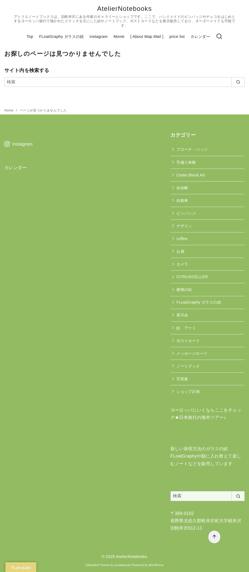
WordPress (156, 565)
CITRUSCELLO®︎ (192, 277)
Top (30, 36)
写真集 (182, 379)
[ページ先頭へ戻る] (214, 537)
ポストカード (188, 340)
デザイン (184, 226)
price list (177, 36)
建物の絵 (184, 289)
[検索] (219, 36)
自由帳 (182, 188)
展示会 (182, 315)
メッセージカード (192, 353)
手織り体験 (186, 162)
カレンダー (200, 36)
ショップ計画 (188, 391)
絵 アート (186, 328)
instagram (99, 36)
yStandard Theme (97, 565)
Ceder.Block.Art (190, 175)
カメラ (182, 264)
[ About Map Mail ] (146, 36)
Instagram (18, 144)
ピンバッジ (186, 213)
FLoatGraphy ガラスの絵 (61, 36)
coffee (181, 238)
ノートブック (188, 366)
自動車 (182, 200)
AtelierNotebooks (124, 8)
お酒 (180, 251)
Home (9, 110)
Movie (119, 36)
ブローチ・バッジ (192, 149)
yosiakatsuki (122, 565)
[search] (238, 82)
